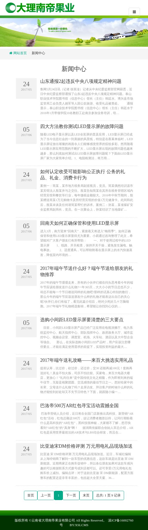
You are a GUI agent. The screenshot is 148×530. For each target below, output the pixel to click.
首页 (30, 495)
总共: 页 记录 (108, 495)
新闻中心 (38, 53)
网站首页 (19, 53)
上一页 (46, 495)
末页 (86, 495)
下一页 (71, 495)
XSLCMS (81, 525)
